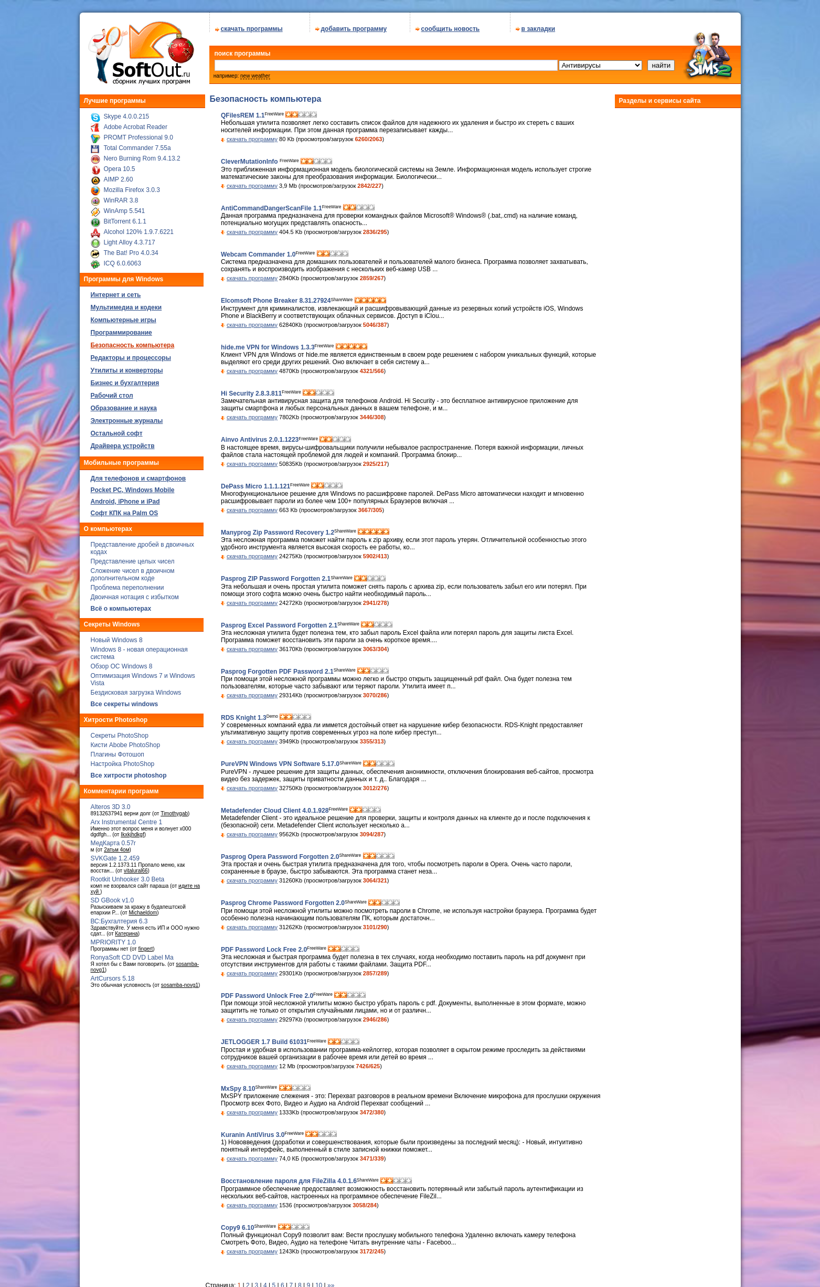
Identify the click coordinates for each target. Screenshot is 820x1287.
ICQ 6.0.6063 (122, 263)
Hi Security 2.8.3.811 (251, 393)
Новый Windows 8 (117, 640)
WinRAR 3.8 (121, 200)
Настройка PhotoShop (123, 764)
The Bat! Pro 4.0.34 (131, 253)
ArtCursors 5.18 (113, 978)
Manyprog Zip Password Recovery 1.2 (277, 532)
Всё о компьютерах (121, 608)
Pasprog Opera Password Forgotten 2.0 (280, 856)
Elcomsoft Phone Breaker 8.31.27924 (276, 301)
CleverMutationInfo (250, 162)
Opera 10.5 (119, 169)
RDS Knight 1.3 (244, 717)
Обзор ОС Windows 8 (122, 666)
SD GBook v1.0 (112, 900)
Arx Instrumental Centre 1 (127, 822)
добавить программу (354, 29)
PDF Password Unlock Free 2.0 (267, 995)
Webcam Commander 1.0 (258, 254)
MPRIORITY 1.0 (113, 942)
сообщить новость (450, 29)
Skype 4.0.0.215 (127, 116)
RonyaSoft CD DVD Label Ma (132, 957)
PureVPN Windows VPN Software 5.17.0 (280, 764)
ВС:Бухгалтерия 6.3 (119, 921)
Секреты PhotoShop (119, 735)
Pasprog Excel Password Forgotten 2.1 (279, 625)
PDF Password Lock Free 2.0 (264, 949)
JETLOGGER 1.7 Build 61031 (264, 1042)
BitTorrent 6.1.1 (125, 221)
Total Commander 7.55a (137, 148)
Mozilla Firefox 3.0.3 (132, 190)
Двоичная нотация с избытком (135, 597)
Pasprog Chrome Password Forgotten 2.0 (283, 903)
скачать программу (252, 139)
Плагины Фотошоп (117, 754)
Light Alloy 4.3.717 (129, 242)
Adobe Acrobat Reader (135, 127)
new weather (255, 76)
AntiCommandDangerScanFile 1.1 (271, 208)
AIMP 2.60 (118, 179)
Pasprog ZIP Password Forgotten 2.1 (276, 579)
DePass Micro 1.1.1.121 (255, 486)
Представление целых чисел (133, 561)
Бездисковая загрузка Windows (136, 692)
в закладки (538, 29)
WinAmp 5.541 (124, 211)
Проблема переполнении (127, 587)
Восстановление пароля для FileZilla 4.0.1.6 (289, 1181)
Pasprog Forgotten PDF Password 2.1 (277, 671)
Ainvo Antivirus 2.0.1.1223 (260, 440)
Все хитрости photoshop (129, 775)
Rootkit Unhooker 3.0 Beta (128, 879)
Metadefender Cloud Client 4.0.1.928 (274, 810)
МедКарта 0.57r (113, 843)
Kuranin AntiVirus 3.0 (252, 1135)
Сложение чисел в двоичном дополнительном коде (133, 574)
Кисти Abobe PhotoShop (126, 745)
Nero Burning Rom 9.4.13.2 (142, 158)
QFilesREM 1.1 (242, 115)
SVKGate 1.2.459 (115, 858)
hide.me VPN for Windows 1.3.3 (268, 347)
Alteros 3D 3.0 (111, 807)
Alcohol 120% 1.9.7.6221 (139, 232)
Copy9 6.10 (237, 1227)
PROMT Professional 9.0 (139, 137)
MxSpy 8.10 (238, 1088)
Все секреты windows (124, 704)
